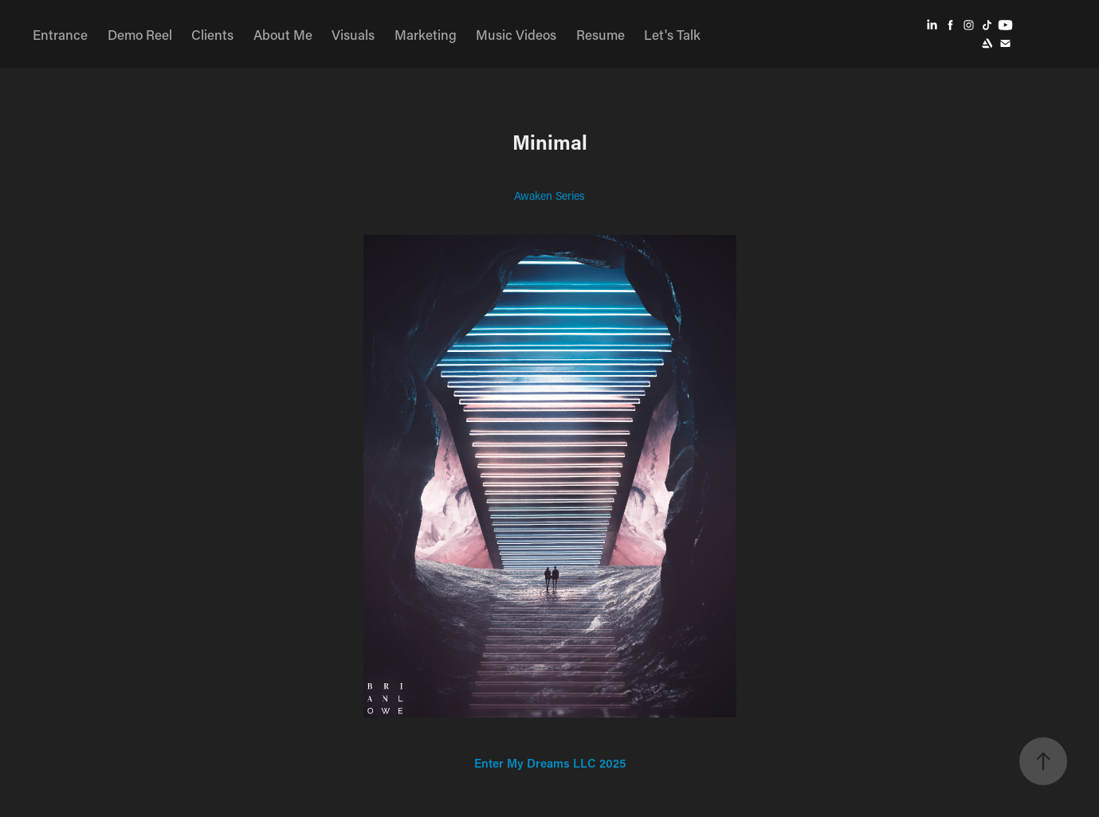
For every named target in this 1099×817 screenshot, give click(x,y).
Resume (600, 34)
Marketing (425, 34)
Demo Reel (140, 34)
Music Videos (516, 34)
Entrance (60, 34)
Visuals (353, 34)
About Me (282, 34)
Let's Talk (672, 34)
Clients (212, 34)
